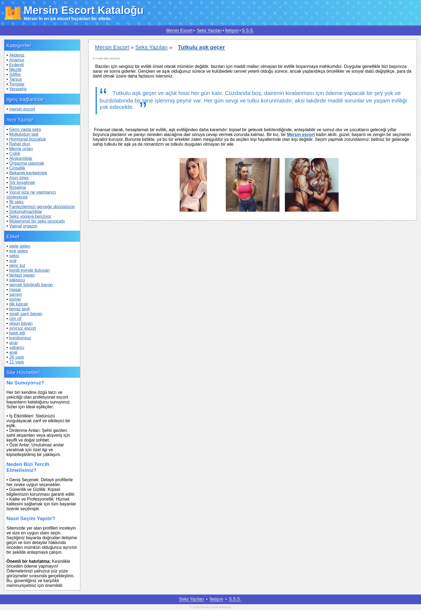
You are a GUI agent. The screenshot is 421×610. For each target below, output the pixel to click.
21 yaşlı (16, 362)
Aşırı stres (18, 177)
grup (13, 342)
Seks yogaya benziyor (30, 216)
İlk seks (16, 202)
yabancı (16, 347)
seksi (14, 255)
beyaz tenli (19, 309)
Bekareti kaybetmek (28, 173)
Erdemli (16, 65)
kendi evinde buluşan (29, 270)
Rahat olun (19, 144)
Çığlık (14, 153)
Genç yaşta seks (25, 129)
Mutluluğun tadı (23, 134)
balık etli (17, 333)
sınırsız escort (22, 328)
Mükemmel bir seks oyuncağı (37, 221)
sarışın (15, 294)
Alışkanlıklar (20, 158)
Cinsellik (17, 168)
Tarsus (15, 79)
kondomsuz (20, 338)
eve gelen (18, 251)
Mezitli (15, 69)
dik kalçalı (18, 304)
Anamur (16, 60)
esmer (15, 299)
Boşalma (17, 187)
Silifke (15, 74)
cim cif (15, 318)
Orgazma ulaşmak (26, 163)
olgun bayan (20, 323)
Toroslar (16, 84)
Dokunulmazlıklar (25, 211)
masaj (15, 289)
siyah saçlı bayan (25, 313)
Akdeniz (16, 55)
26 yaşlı (16, 357)
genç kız (17, 265)
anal (13, 352)
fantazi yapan (22, 275)
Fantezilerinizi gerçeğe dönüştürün (42, 206)
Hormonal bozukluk (27, 139)
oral (12, 260)
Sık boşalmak (22, 182)
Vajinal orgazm (23, 226)
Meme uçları (21, 148)
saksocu (17, 280)
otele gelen (19, 246)
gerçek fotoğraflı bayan (31, 284)
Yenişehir (18, 89)
